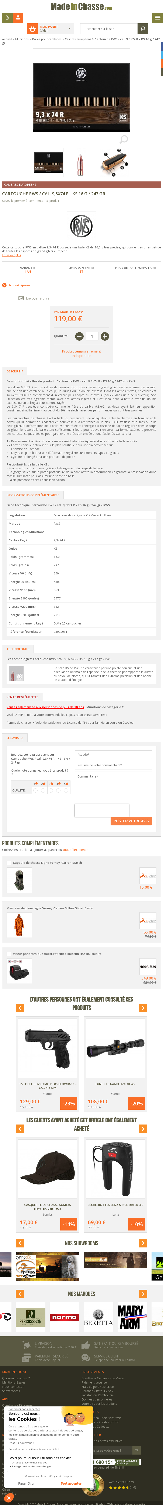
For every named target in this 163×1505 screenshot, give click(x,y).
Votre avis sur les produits (99, 1393)
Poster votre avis (131, 810)
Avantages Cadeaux (95, 1416)
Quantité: (61, 325)
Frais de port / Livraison (98, 1376)
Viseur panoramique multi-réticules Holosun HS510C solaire (57, 943)
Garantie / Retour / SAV (97, 1380)
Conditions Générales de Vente (103, 1368)
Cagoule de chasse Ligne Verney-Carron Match (47, 852)
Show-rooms (11, 1380)
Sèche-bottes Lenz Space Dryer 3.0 (115, 1194)
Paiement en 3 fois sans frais (101, 1407)
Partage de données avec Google (31, 1466)
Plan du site (10, 1399)
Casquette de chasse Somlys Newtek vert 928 (47, 1196)
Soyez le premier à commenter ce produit (30, 190)
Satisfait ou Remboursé (98, 1384)
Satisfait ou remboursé (116, 1333)
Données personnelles (97, 1389)
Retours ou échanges (109, 1337)
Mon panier (53, 16)
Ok (137, 1439)
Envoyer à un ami (39, 287)
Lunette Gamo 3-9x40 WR (115, 1073)
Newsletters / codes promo (100, 1412)
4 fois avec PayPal (47, 1349)
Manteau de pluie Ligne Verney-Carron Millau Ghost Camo (50, 898)
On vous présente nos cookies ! (30, 1462)
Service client (107, 1346)
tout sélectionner (75, 839)
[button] (9, 1498)
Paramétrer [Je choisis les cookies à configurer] (26, 1483)
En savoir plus (11, 244)
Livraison (43, 1333)
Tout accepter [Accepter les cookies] (71, 1483)
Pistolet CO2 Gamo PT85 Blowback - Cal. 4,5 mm (48, 1075)
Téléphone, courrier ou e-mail (114, 1349)
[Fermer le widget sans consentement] (24, 1409)
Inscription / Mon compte (19, 1403)
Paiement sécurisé (52, 1346)
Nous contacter (13, 1376)
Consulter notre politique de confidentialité (33, 1449)
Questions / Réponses (17, 1395)
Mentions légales (13, 1372)
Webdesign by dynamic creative (126, 1493)
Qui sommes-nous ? (16, 1368)
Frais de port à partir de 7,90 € (55, 1337)
